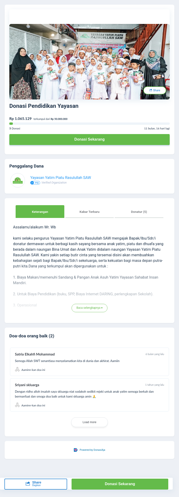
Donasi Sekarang (89, 139)
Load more (89, 422)
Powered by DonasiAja (92, 449)
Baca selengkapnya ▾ (89, 308)
